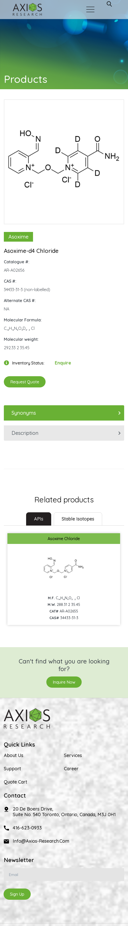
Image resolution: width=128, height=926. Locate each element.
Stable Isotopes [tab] (78, 519)
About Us (13, 755)
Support (12, 769)
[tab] (38, 519)
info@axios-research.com (41, 841)
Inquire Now (64, 682)
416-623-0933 (27, 828)
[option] (64, 159)
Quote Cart (15, 782)
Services (73, 755)
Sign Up (17, 894)
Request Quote (24, 381)
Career (71, 769)
